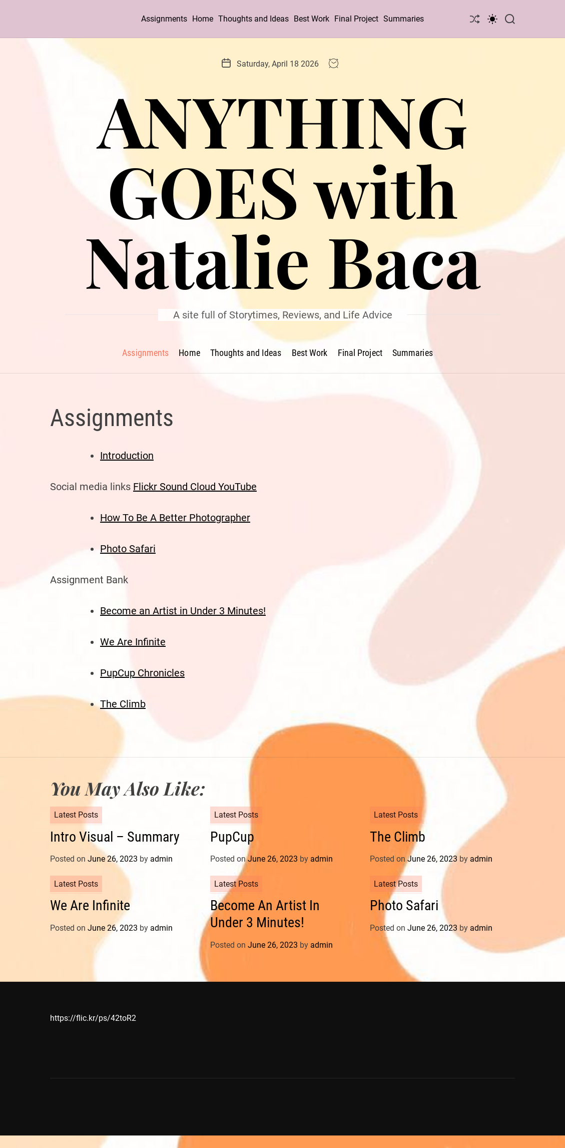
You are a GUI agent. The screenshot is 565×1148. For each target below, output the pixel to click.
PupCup (232, 837)
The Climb (123, 704)
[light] (492, 19)
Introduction (127, 456)
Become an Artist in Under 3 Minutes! (183, 611)
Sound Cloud (189, 487)
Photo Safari (128, 549)
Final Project (356, 19)
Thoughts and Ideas (253, 19)
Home (202, 19)
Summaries (403, 19)
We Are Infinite (133, 642)
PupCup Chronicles (142, 673)
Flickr (146, 487)
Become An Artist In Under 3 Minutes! (265, 914)
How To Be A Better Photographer (175, 518)
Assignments (164, 19)
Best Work (311, 19)
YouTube (237, 487)
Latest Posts (76, 815)
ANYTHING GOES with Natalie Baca (282, 190)
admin (161, 859)
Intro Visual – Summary (115, 837)
